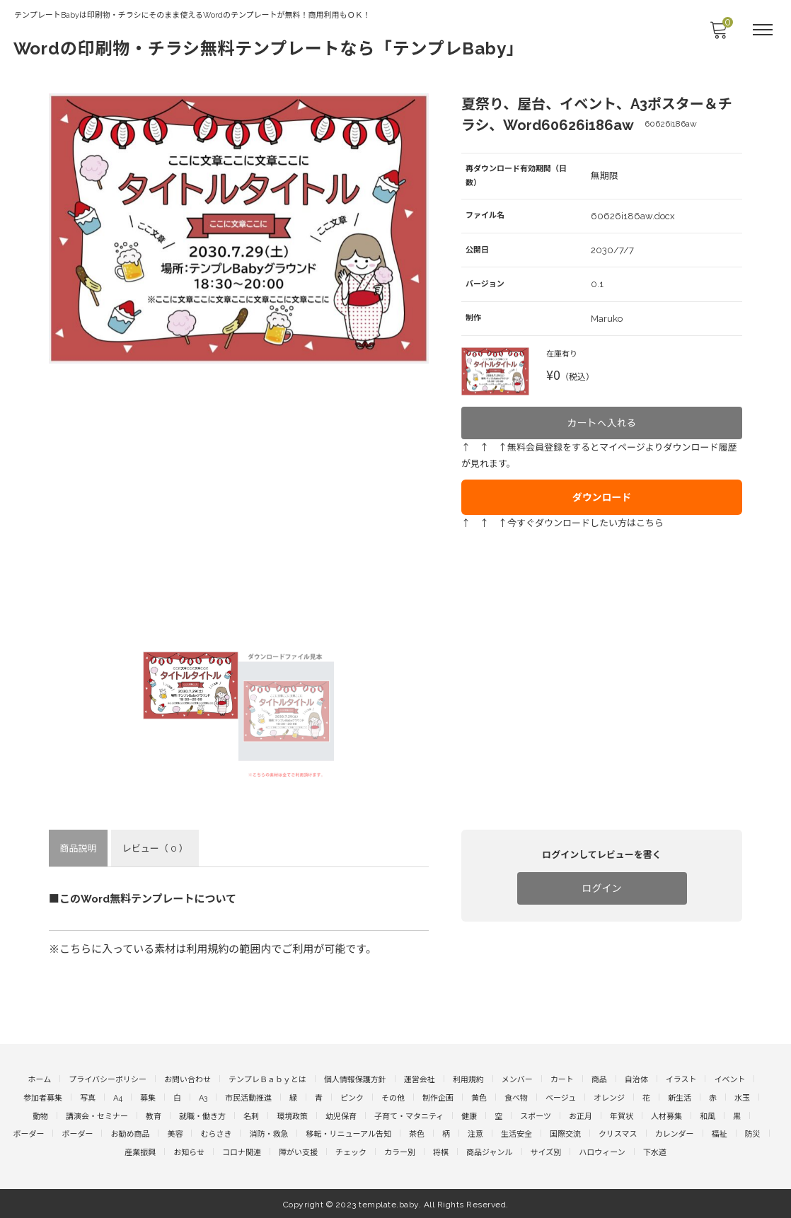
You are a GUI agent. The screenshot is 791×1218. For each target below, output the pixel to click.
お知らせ (188, 1151)
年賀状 (621, 1115)
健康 (469, 1115)
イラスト (681, 1079)
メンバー (517, 1079)
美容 (175, 1133)
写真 (88, 1097)
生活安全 (516, 1133)
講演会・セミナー (97, 1115)
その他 (393, 1097)
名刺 (251, 1115)
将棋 (441, 1151)
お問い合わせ (187, 1079)
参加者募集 (42, 1097)
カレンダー (674, 1133)
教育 (153, 1115)
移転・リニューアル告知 (348, 1133)
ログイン (602, 887)
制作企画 (438, 1097)
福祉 (719, 1133)
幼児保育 (341, 1115)
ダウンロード (602, 485)
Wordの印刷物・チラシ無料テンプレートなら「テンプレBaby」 (269, 47)
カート (562, 1079)
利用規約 (468, 1079)
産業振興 (140, 1151)
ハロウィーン (602, 1151)
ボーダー (28, 1133)
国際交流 (565, 1133)
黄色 (479, 1097)
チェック (350, 1151)
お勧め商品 (129, 1133)
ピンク (352, 1097)
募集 (148, 1097)
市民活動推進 (248, 1097)
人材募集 (666, 1115)
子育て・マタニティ (409, 1115)
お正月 (580, 1115)
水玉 (742, 1097)
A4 (117, 1097)
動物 (40, 1115)
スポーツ (535, 1115)
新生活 (679, 1097)
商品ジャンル (489, 1151)
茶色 (417, 1133)
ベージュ (560, 1097)
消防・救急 (268, 1133)
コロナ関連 (241, 1151)
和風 (707, 1115)
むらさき (215, 1133)
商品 (599, 1079)
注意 (475, 1133)
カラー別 (399, 1151)
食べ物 (516, 1097)
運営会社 (419, 1079)
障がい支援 (298, 1151)
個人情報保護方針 (355, 1079)
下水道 (654, 1151)
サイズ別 (546, 1151)
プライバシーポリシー (107, 1079)
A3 (203, 1097)
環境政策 (292, 1115)
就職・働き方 (202, 1115)
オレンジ (609, 1097)
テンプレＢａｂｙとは (267, 1079)
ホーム (40, 1079)
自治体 (636, 1079)
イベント (729, 1079)
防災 (753, 1133)
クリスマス (618, 1133)
